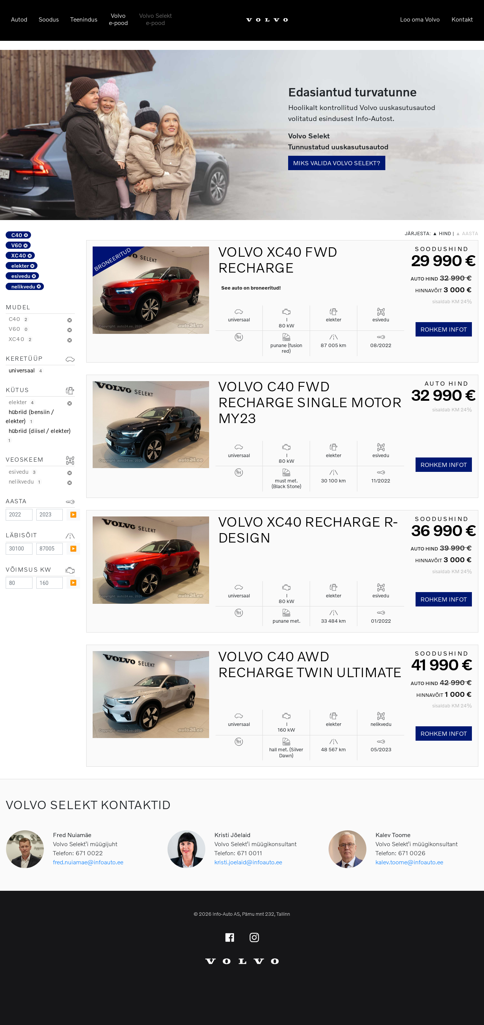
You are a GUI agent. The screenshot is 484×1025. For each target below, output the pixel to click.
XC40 (21, 255)
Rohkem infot (443, 329)
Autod (19, 19)
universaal (26, 370)
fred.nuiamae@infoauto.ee (88, 861)
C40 (19, 235)
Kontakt (462, 19)
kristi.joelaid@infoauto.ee (248, 861)
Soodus (49, 19)
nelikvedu (26, 286)
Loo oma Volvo (420, 19)
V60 (19, 245)
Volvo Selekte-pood (155, 19)
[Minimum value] (19, 515)
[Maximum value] (49, 515)
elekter (22, 265)
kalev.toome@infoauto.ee (409, 861)
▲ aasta (467, 233)
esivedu (23, 276)
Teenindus (84, 19)
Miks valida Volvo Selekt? (336, 162)
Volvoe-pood (118, 19)
